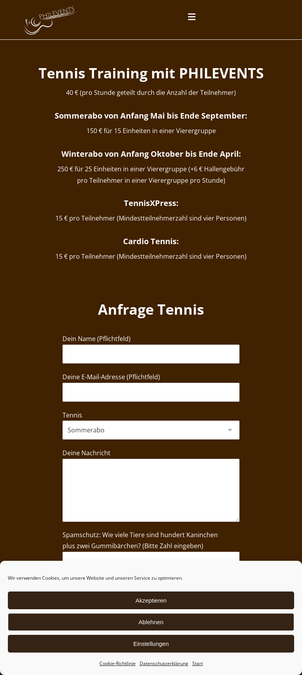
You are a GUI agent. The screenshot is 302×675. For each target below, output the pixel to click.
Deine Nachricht (151, 500)
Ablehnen (150, 622)
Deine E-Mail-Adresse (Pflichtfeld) (151, 397)
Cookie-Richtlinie (117, 663)
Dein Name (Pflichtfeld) (151, 358)
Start (197, 663)
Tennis (151, 436)
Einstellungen (151, 643)
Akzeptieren (150, 600)
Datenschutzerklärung (164, 663)
